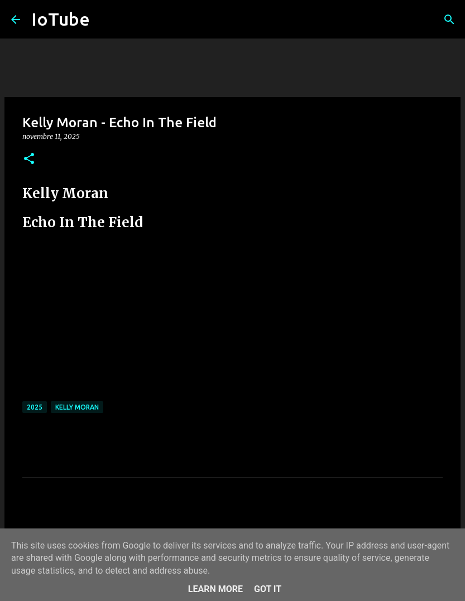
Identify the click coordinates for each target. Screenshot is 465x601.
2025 (34, 407)
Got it (267, 589)
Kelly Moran (77, 407)
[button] (29, 159)
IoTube (60, 19)
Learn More (215, 589)
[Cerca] (449, 19)
